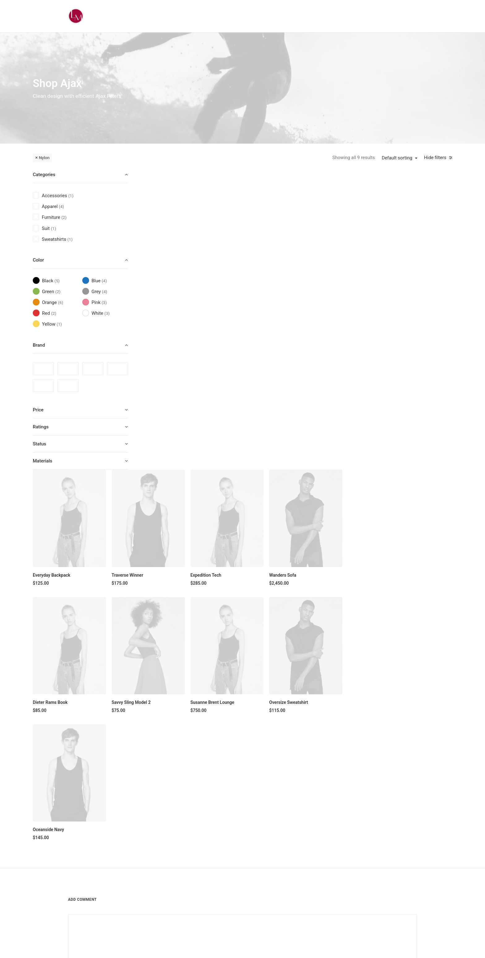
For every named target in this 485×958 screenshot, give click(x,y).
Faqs (342, 809)
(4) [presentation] (61, 206)
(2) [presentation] (64, 217)
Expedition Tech (319, 274)
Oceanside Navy (166, 524)
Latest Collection (228, 863)
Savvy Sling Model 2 (246, 399)
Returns (345, 831)
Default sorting (397, 158)
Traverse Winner (243, 274)
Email (194, 672)
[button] (186, 219)
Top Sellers (223, 885)
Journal (282, 841)
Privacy (345, 852)
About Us (284, 809)
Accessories (224, 841)
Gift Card (220, 874)
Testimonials (287, 831)
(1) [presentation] (71, 195)
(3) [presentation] (104, 302)
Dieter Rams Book (167, 399)
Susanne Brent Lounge (326, 399)
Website (314, 672)
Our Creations (288, 820)
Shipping (346, 820)
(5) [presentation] (57, 280)
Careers (282, 852)
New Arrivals (224, 852)
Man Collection (226, 831)
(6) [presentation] (60, 302)
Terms (344, 841)
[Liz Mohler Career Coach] (76, 16)
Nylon (44, 157)
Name (76, 672)
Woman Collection (229, 820)
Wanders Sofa (394, 274)
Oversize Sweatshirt (400, 399)
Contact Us (285, 863)
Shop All (220, 809)
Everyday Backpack (169, 274)
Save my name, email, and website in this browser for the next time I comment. (148, 704)
